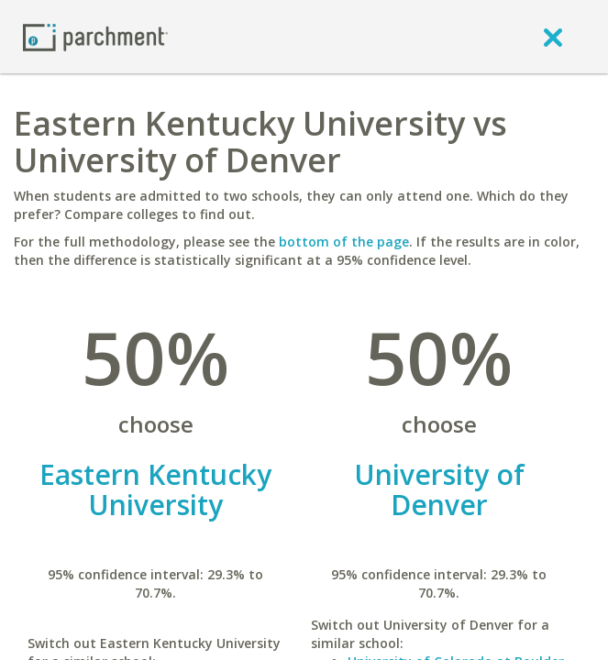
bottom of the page (344, 241)
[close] (553, 37)
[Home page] (95, 36)
